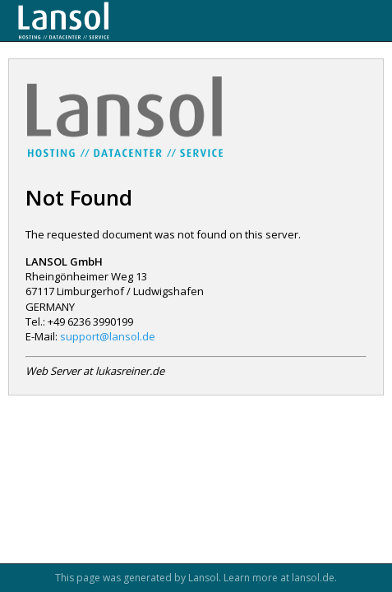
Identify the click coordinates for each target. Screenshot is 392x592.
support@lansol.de (107, 336)
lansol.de (313, 578)
